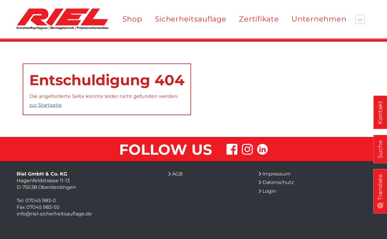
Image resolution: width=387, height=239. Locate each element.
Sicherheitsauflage (190, 19)
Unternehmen (318, 19)
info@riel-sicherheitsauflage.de (54, 214)
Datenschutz (278, 182)
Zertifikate (259, 19)
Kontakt (380, 112)
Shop (132, 19)
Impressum (276, 174)
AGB (177, 174)
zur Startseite (45, 105)
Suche (380, 149)
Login (269, 191)
